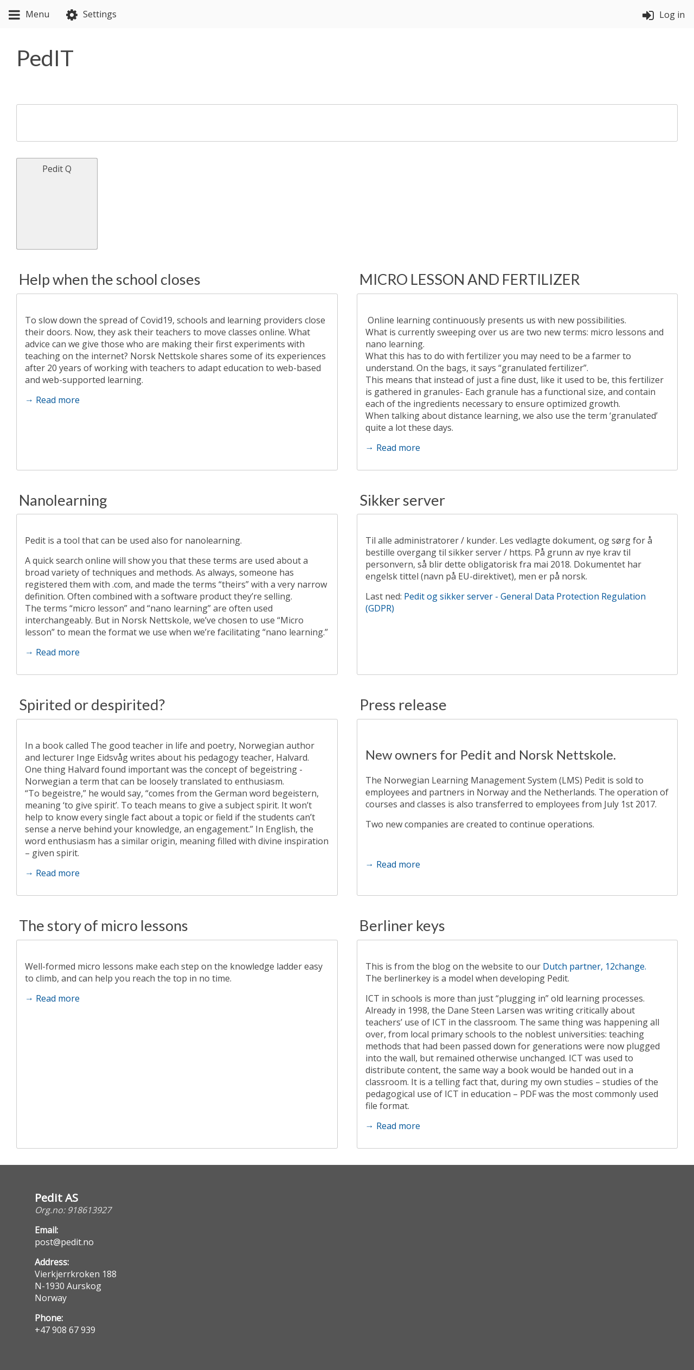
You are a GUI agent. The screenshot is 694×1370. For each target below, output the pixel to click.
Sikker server (402, 500)
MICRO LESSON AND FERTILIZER (469, 279)
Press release (403, 704)
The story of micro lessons (103, 925)
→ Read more (52, 400)
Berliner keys (402, 925)
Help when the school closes (110, 279)
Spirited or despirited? (92, 704)
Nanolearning (63, 500)
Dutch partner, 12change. (595, 966)
